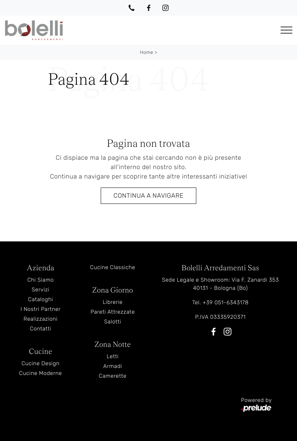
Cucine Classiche (112, 267)
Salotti (112, 321)
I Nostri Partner (40, 309)
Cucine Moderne (40, 373)
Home (146, 52)
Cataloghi (40, 299)
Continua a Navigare (148, 195)
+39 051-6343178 (226, 302)
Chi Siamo (40, 280)
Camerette (112, 376)
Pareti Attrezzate (113, 312)
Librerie (113, 302)
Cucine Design (40, 363)
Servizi (40, 289)
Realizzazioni (40, 319)
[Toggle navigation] (286, 30)
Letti (113, 356)
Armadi (112, 366)
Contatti (41, 328)
